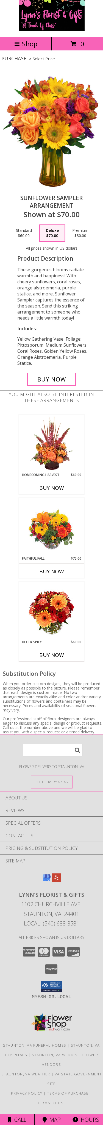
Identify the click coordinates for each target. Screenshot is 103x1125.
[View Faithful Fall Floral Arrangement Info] (51, 527)
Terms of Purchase (68, 1093)
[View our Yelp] (56, 880)
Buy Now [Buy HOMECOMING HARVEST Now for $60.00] (51, 487)
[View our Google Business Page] (46, 880)
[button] (51, 986)
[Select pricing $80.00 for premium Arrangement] (80, 233)
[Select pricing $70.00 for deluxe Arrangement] (52, 233)
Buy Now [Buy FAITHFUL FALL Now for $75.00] (51, 571)
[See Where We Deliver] (52, 781)
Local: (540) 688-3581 (51, 923)
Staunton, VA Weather (25, 1074)
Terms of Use (51, 1102)
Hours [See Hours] (86, 1119)
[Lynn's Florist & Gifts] (52, 29)
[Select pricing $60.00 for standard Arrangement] (24, 233)
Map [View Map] (52, 1119)
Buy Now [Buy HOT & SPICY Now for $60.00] (51, 655)
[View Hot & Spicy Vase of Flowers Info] (51, 611)
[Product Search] (52, 750)
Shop (25, 43)
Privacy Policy (27, 1093)
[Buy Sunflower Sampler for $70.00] (51, 379)
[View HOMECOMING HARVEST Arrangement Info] (51, 443)
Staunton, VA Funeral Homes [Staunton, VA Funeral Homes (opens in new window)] (34, 1045)
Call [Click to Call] (17, 1119)
